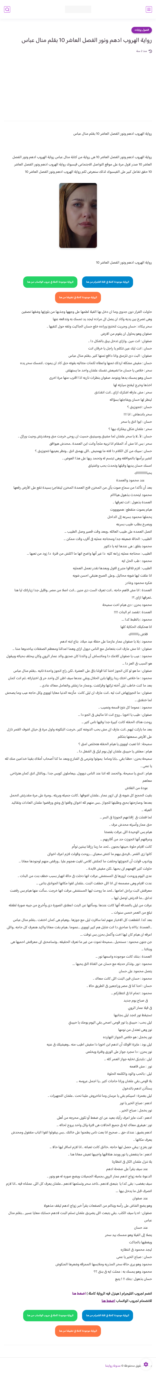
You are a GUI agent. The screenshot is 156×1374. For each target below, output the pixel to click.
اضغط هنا (79, 1294)
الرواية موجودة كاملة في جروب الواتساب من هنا (50, 282)
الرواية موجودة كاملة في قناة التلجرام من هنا (107, 282)
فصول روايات (141, 30)
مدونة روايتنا (113, 1366)
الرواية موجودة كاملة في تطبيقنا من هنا (78, 297)
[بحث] (7, 9)
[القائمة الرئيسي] (149, 9)
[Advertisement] (78, 84)
